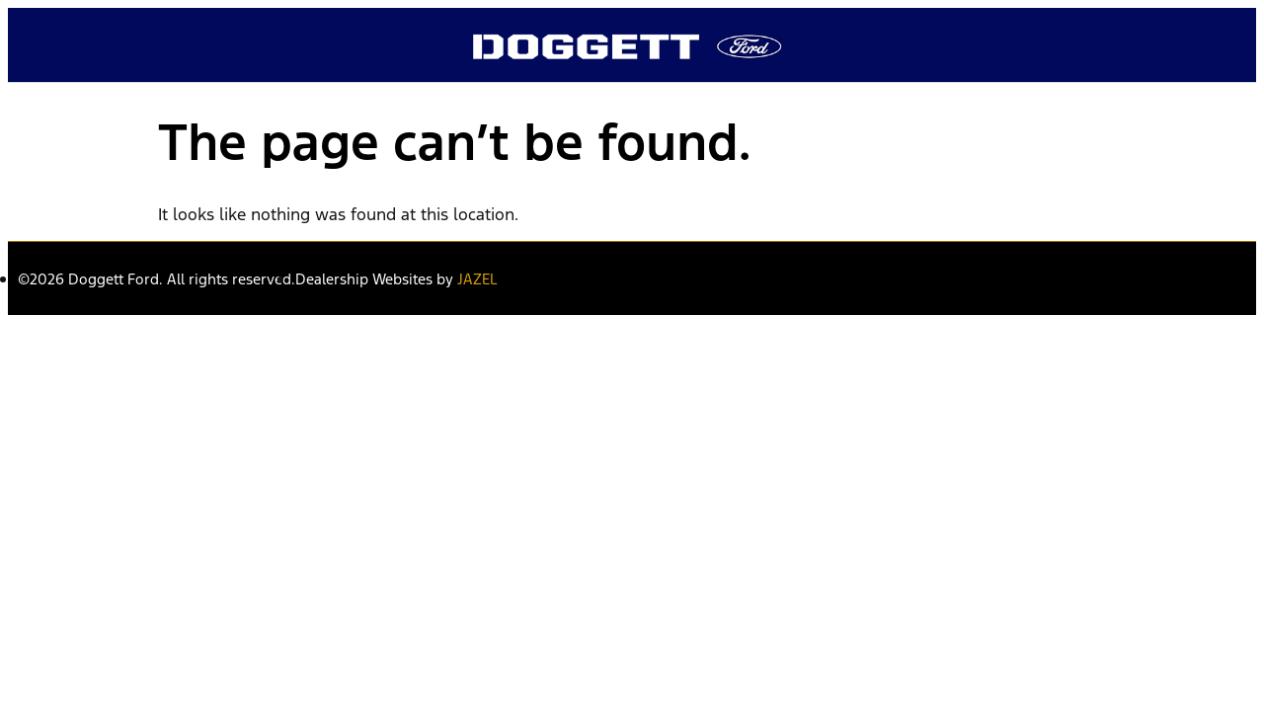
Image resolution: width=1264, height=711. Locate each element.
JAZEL (477, 279)
